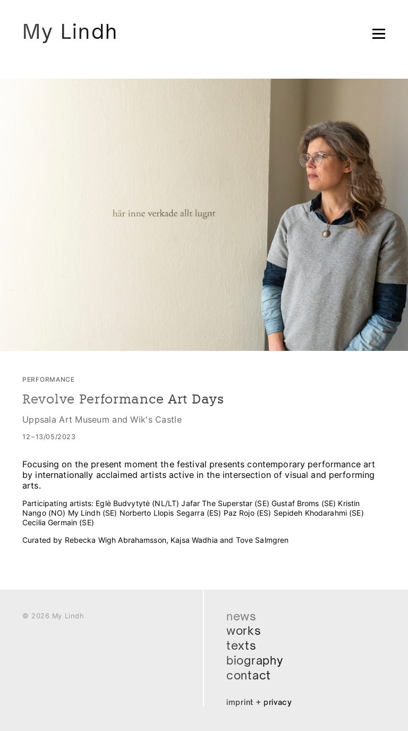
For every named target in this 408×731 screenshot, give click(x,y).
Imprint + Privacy (259, 702)
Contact (248, 675)
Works (243, 630)
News (241, 616)
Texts (241, 645)
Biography (254, 660)
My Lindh (70, 31)
